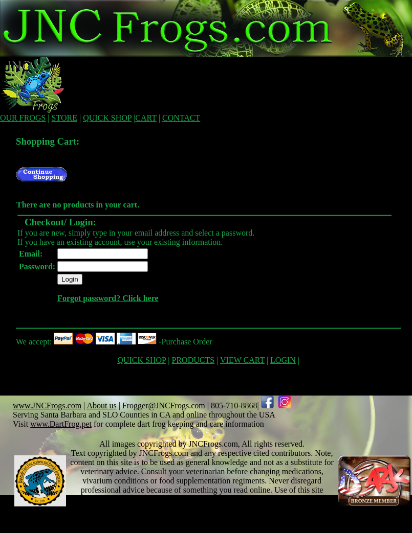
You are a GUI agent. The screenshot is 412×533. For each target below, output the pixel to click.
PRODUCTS (193, 360)
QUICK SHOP (107, 117)
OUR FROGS (23, 117)
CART (145, 117)
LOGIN (283, 360)
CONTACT (181, 117)
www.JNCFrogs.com (47, 405)
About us (101, 405)
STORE (64, 117)
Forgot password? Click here (107, 298)
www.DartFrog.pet (61, 424)
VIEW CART (242, 360)
